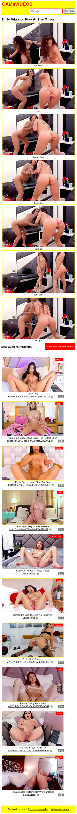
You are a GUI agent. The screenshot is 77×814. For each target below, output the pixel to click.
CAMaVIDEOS (17, 4)
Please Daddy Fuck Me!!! (33, 703)
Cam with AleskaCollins (60, 346)
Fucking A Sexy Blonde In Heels (33, 526)
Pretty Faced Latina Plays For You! (33, 482)
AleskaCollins (10, 346)
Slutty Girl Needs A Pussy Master (33, 570)
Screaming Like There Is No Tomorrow (32, 615)
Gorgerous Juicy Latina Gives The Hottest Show (32, 438)
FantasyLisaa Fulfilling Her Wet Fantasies (33, 792)
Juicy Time (33, 393)
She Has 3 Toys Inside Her (32, 747)
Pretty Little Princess (32, 659)
